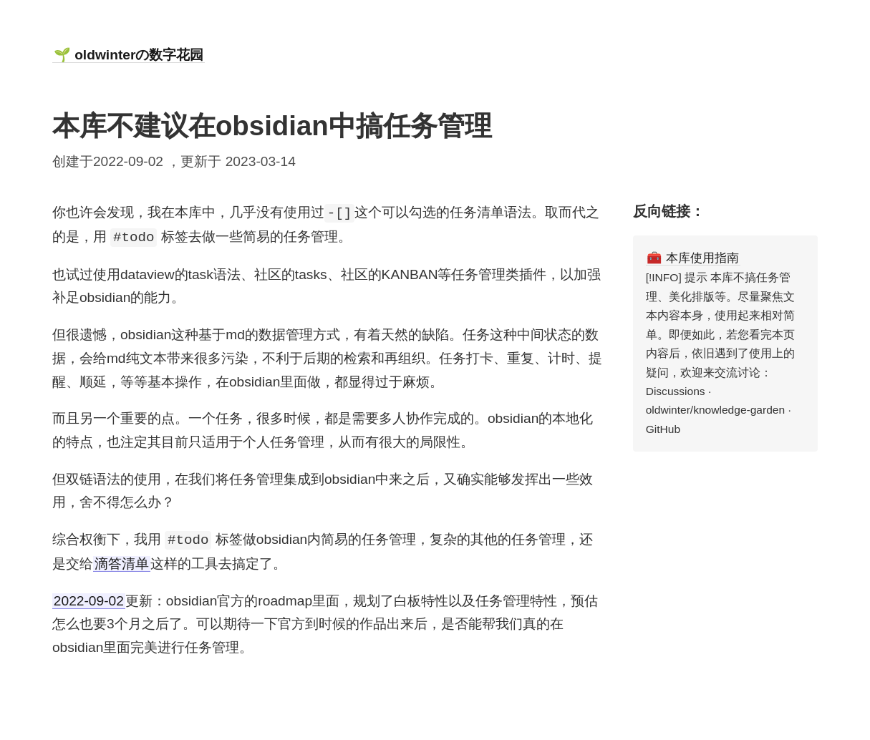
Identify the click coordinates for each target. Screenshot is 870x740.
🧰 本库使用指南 (693, 257)
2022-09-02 (89, 600)
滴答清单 (122, 563)
